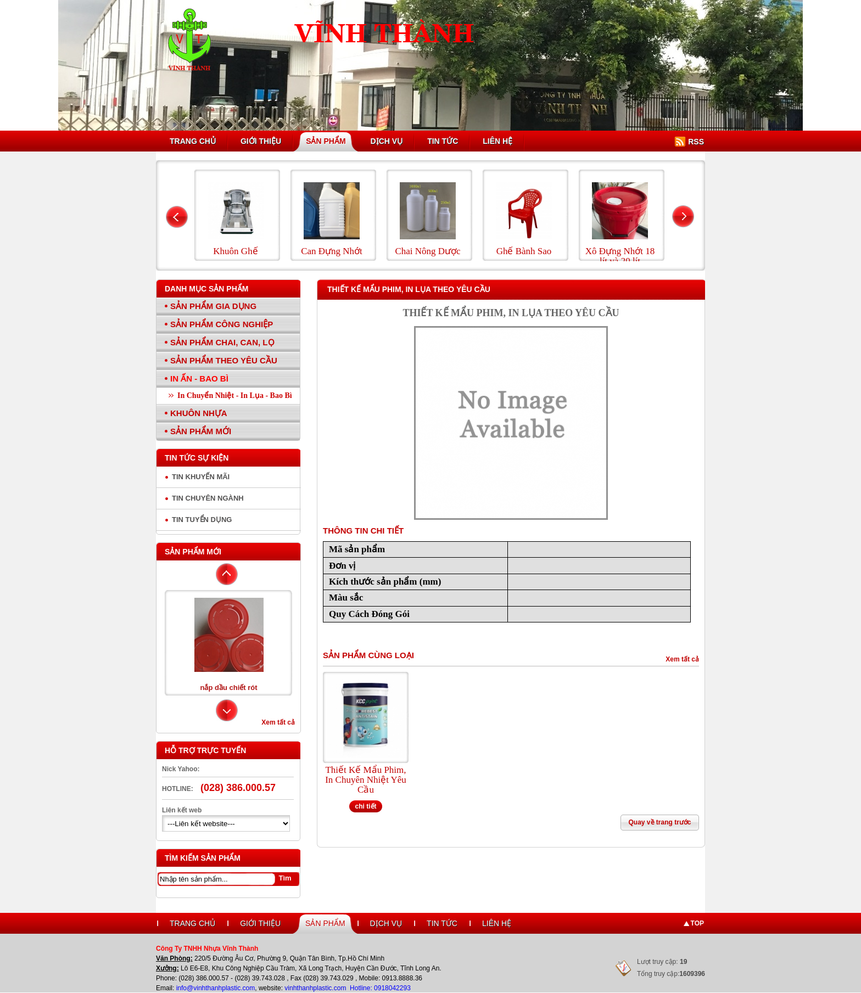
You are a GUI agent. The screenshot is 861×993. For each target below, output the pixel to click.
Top (697, 923)
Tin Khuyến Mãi (201, 477)
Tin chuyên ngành (208, 498)
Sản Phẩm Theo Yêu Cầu (223, 360)
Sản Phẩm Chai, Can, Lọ (222, 342)
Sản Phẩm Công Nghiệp (221, 324)
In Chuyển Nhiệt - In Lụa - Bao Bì (234, 395)
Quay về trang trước (659, 822)
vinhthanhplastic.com (316, 988)
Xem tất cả (278, 722)
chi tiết (366, 806)
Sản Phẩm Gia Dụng (213, 306)
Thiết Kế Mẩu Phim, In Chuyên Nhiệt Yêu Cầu (365, 780)
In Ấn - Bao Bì (199, 378)
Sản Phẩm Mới (200, 431)
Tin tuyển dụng (202, 519)
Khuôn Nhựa (198, 413)
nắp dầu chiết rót (228, 687)
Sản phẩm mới (193, 551)
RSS (696, 141)
